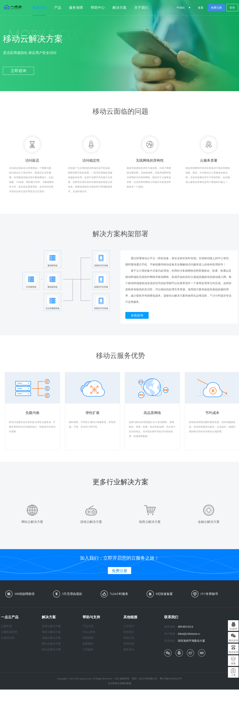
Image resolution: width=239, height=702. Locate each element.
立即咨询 (18, 71)
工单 (233, 675)
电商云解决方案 (51, 632)
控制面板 (88, 637)
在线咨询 (137, 315)
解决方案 (119, 8)
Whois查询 (89, 632)
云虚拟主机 (8, 637)
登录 (232, 7)
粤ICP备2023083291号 (171, 678)
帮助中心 (98, 8)
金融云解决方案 (51, 637)
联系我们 (128, 632)
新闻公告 (128, 637)
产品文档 (88, 626)
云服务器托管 (9, 632)
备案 (200, 7)
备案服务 (88, 643)
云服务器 (6, 626)
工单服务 (88, 649)
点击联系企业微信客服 (119, 683)
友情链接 (128, 643)
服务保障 (76, 8)
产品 (57, 8)
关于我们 (141, 8)
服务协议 (128, 649)
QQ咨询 (233, 628)
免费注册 (216, 7)
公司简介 (128, 626)
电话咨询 (233, 652)
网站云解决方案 (51, 643)
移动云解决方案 (51, 649)
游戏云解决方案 (51, 626)
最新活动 (39, 8)
